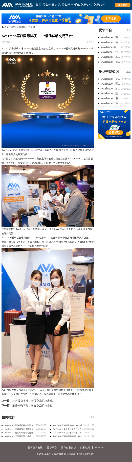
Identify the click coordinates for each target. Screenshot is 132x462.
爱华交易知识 (109, 71)
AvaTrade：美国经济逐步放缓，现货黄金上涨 (20, 436)
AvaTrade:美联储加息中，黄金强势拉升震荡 (68, 425)
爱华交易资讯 (18, 26)
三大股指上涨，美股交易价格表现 (32, 400)
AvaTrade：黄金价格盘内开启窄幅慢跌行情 (111, 61)
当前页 (31, 26)
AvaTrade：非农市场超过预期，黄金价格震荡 (111, 56)
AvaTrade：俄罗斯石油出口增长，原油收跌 (111, 103)
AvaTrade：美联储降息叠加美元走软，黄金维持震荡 (20, 429)
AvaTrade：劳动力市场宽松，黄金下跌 (111, 37)
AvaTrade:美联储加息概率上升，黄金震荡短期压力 (111, 47)
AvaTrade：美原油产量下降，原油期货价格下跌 (111, 78)
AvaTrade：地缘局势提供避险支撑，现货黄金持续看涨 (19, 425)
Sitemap (99, 447)
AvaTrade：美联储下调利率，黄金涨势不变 (68, 433)
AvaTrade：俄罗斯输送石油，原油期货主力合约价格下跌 (111, 98)
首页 (6, 26)
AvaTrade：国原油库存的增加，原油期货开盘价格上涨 (111, 83)
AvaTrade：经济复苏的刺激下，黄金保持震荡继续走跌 (111, 52)
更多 (92, 417)
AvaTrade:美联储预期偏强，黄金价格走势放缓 (68, 436)
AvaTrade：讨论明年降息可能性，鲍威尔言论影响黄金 (20, 433)
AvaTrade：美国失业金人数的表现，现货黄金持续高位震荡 (67, 429)
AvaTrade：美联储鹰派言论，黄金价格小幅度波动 (111, 42)
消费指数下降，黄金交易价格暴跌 (32, 405)
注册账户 (122, 5)
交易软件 (85, 447)
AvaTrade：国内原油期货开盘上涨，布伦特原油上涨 (111, 93)
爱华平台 (105, 30)
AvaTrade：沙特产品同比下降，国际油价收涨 (111, 88)
